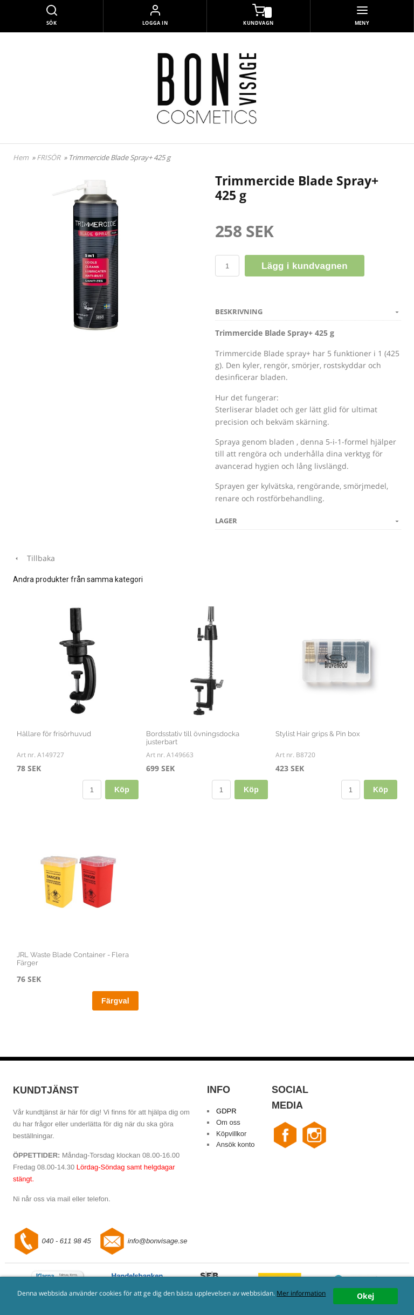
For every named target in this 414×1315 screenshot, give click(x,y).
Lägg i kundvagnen (304, 266)
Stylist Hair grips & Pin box (317, 734)
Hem (21, 157)
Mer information (301, 1293)
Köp (121, 789)
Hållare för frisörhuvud (54, 734)
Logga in (155, 22)
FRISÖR (49, 157)
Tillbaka (34, 558)
